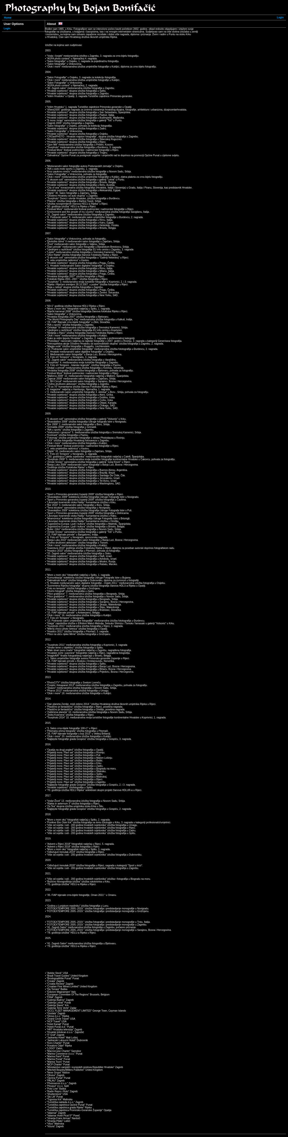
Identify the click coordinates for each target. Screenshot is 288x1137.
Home (8, 17)
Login (280, 17)
